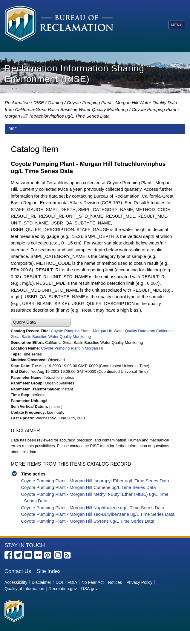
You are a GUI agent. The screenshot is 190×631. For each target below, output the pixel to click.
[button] (41, 322)
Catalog (55, 102)
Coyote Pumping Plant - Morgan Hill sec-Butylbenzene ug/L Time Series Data (97, 514)
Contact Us (17, 571)
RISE (38, 102)
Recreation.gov (63, 588)
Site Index (49, 571)
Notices (115, 582)
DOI (59, 582)
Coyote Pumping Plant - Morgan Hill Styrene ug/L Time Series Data (87, 521)
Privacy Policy (139, 582)
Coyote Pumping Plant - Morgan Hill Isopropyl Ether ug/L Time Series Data (95, 480)
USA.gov (89, 588)
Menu (177, 25)
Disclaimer (41, 582)
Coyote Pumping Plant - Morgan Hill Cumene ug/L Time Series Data (88, 487)
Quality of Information (24, 588)
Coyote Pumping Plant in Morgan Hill (72, 348)
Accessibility (15, 582)
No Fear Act (93, 582)
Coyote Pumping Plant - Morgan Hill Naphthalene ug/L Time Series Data (92, 507)
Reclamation (17, 102)
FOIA (72, 582)
